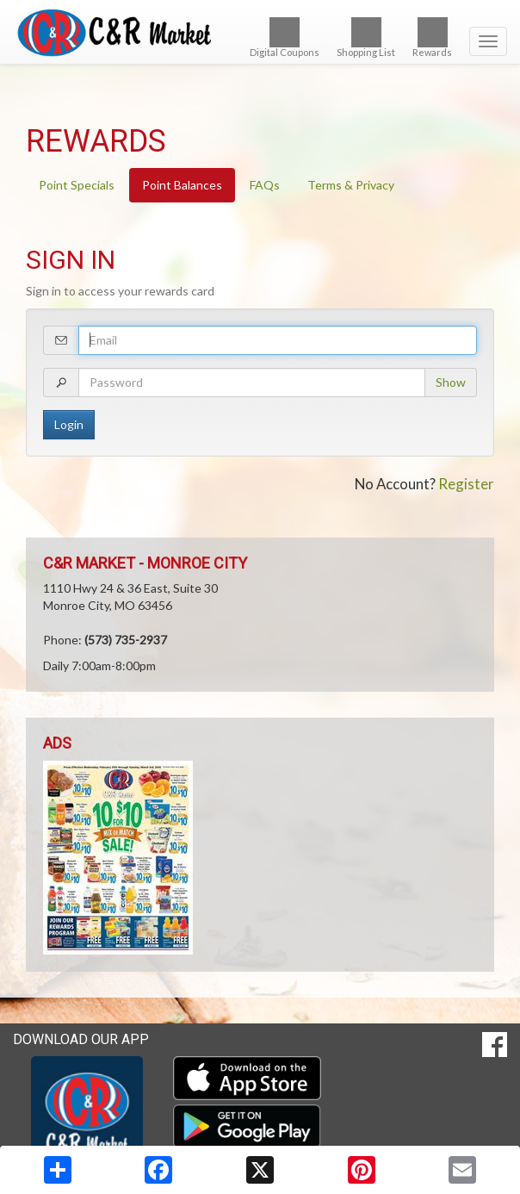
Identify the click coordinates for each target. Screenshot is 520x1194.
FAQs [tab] (265, 184)
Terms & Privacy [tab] (350, 184)
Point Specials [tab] (77, 184)
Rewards (432, 37)
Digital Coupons (284, 37)
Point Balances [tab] (182, 184)
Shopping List (366, 37)
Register (466, 484)
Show (451, 382)
